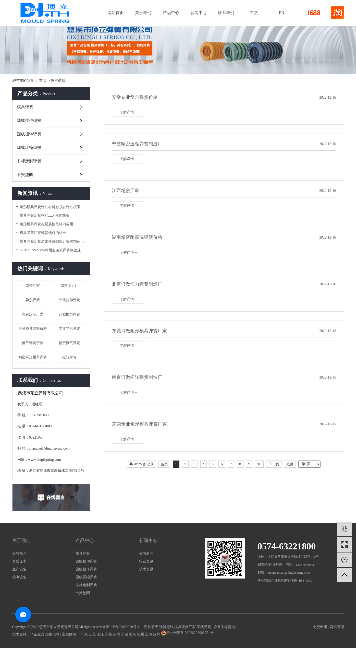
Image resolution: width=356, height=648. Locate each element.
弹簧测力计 (69, 286)
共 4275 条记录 (141, 464)
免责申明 (320, 627)
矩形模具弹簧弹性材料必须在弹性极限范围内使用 (53, 207)
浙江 (101, 634)
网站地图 (291, 580)
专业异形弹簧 (69, 329)
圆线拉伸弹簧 (29, 120)
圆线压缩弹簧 (29, 147)
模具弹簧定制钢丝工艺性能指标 (45, 215)
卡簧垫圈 (25, 174)
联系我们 (226, 12)
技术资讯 (146, 569)
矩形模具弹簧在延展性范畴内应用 (46, 224)
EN (281, 12)
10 (259, 464)
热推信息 (58, 81)
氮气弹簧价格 (32, 343)
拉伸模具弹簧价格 (32, 329)
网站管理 (337, 627)
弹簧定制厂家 (32, 314)
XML (309, 580)
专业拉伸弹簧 (69, 300)
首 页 (43, 81)
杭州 (141, 634)
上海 (149, 634)
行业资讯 (146, 561)
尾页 (289, 464)
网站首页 (115, 12)
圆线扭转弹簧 (29, 134)
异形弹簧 (33, 300)
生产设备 (19, 569)
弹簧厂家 (33, 286)
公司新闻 (146, 553)
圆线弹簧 (204, 627)
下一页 (273, 464)
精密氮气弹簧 (69, 343)
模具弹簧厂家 (185, 627)
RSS (301, 580)
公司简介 (19, 553)
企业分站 (277, 580)
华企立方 (37, 634)
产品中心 (171, 12)
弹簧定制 (166, 627)
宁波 (125, 634)
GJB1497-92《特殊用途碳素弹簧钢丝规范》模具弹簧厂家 (53, 250)
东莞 (109, 634)
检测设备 (19, 577)
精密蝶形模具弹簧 (32, 357)
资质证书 (19, 561)
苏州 (117, 634)
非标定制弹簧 (29, 161)
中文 (254, 12)
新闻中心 (198, 12)
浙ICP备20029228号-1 (122, 627)
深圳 (157, 634)
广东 (85, 634)
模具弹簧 (25, 107)
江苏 (93, 634)
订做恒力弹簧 (69, 314)
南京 (133, 634)
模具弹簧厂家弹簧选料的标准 (43, 233)
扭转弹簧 (69, 357)
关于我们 (143, 12)
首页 (164, 464)
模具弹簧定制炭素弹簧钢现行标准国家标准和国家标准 (53, 241)
